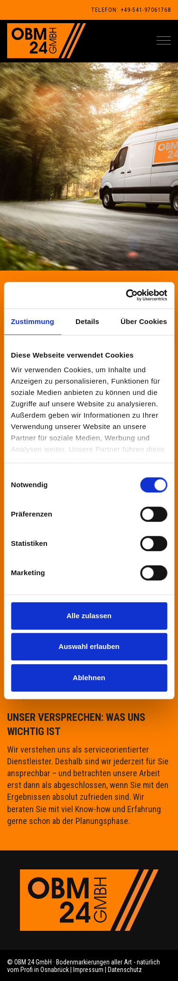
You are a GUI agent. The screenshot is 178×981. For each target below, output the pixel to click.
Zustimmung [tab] (32, 321)
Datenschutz (125, 969)
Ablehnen (89, 678)
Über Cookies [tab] (144, 321)
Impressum (88, 969)
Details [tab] (87, 321)
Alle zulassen (89, 616)
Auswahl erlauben (88, 646)
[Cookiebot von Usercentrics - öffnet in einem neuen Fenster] (126, 295)
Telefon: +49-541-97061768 (131, 10)
